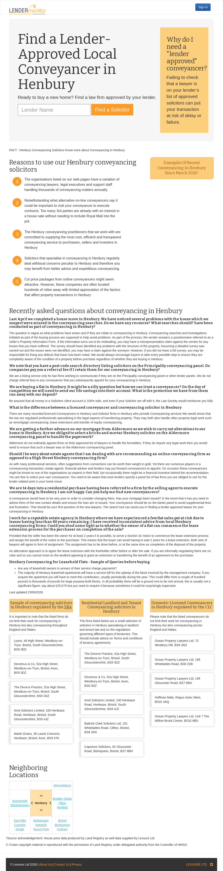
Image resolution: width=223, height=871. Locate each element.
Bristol (62, 820)
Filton (62, 803)
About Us (45, 864)
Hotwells (41, 825)
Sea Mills (20, 820)
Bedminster (41, 820)
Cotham (62, 829)
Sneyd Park (41, 829)
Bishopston (62, 825)
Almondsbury (62, 785)
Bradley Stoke (62, 798)
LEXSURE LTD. (197, 864)
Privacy (77, 864)
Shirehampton (19, 805)
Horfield (62, 807)
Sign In (203, 7)
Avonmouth (20, 801)
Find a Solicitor (112, 110)
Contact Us (61, 864)
